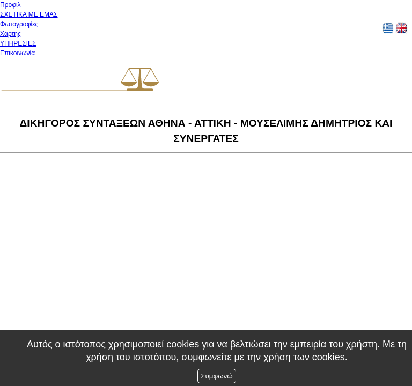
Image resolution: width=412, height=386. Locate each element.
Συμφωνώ (216, 376)
